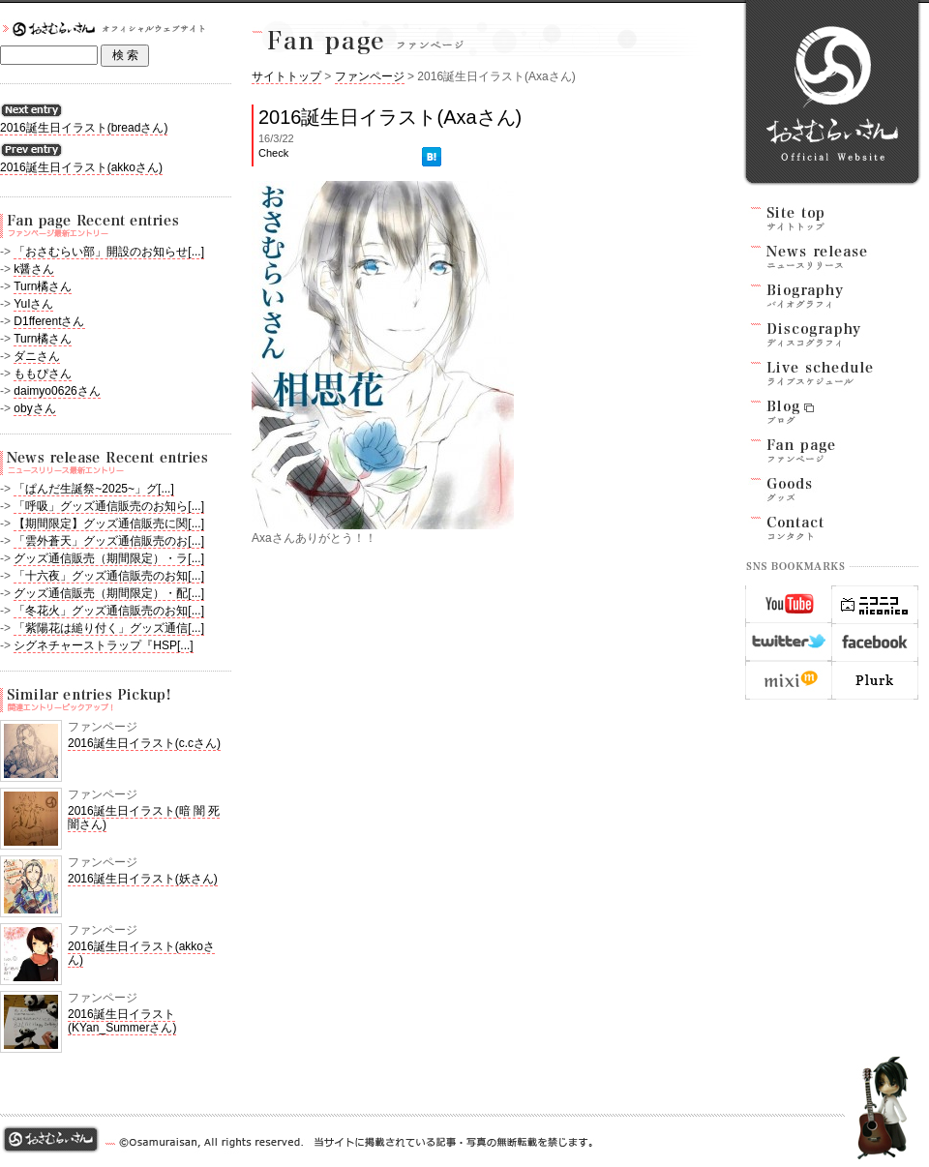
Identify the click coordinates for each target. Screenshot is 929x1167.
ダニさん (37, 356)
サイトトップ (286, 76)
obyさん (34, 408)
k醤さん (34, 269)
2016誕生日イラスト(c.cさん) (144, 743)
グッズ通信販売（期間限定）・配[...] (109, 593)
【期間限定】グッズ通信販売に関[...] (109, 523)
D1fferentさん (49, 321)
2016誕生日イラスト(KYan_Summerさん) (122, 1020)
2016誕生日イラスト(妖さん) (143, 878)
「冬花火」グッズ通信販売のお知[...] (109, 610)
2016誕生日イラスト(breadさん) (83, 128)
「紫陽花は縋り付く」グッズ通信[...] (109, 628)
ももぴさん (43, 373)
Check (273, 153)
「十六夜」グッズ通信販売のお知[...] (109, 576)
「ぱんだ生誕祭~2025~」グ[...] (93, 488)
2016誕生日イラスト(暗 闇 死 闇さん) (144, 817)
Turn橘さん (43, 286)
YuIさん (33, 304)
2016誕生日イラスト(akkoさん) (81, 167)
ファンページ (370, 76)
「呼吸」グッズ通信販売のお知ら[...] (109, 506)
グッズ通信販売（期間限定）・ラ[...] (109, 558)
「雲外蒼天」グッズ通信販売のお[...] (109, 541)
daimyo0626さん (57, 391)
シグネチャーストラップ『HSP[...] (103, 645)
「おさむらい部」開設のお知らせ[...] (109, 251)
